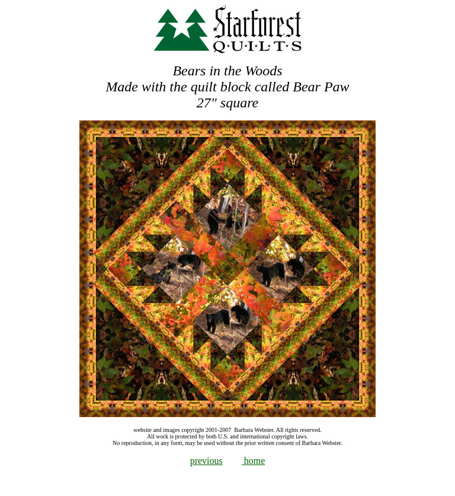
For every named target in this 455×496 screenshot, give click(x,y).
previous (206, 461)
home (253, 461)
